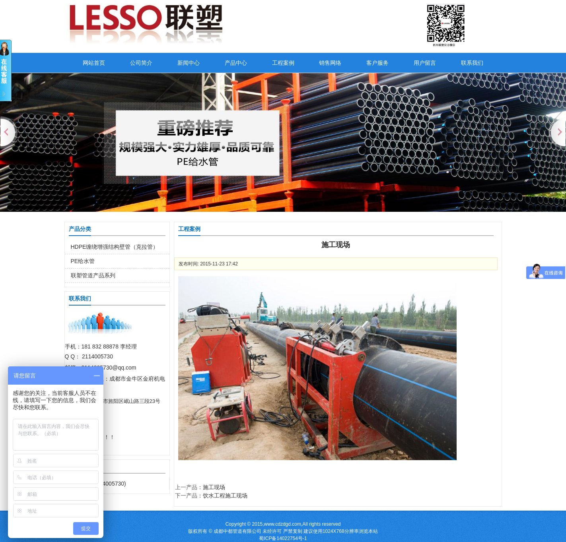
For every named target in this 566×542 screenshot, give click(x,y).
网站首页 (94, 63)
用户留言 (425, 63)
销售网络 (330, 63)
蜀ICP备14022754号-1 (283, 538)
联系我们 (472, 63)
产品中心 (236, 63)
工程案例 (283, 63)
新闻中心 (188, 63)
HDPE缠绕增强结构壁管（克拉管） (115, 247)
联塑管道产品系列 (93, 275)
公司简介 (141, 63)
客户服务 (377, 63)
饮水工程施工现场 (225, 495)
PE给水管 (83, 261)
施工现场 (214, 487)
